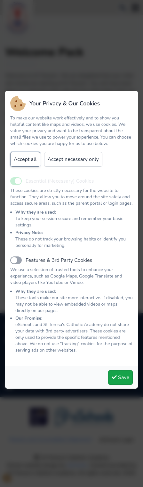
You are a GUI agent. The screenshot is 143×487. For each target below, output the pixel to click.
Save (120, 377)
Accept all (25, 159)
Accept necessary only (73, 159)
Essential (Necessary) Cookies (60, 181)
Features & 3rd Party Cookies (59, 260)
